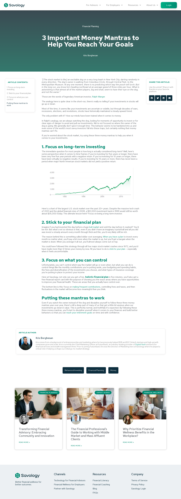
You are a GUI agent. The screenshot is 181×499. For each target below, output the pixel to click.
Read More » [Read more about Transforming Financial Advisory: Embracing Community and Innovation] (24, 442)
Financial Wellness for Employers (69, 484)
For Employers (114, 5)
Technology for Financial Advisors (69, 480)
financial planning (96, 370)
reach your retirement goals (79, 312)
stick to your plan (117, 249)
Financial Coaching (101, 484)
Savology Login (138, 488)
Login (168, 5)
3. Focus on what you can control (17, 98)
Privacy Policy (137, 484)
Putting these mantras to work (17, 104)
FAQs (95, 492)
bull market (94, 227)
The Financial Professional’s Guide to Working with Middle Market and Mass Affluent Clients (90, 434)
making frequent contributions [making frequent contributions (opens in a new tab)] (86, 286)
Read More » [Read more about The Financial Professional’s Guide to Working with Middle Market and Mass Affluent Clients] (76, 446)
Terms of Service (139, 480)
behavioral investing (73, 370)
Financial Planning (90, 26)
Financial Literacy (101, 480)
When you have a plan (113, 236)
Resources (134, 5)
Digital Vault (140, 344)
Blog (95, 488)
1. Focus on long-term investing (16, 88)
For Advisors (93, 5)
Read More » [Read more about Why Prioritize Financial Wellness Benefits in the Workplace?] (128, 442)
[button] (152, 98)
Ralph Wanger (98, 96)
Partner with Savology (64, 488)
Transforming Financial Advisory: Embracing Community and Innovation (36, 432)
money (113, 370)
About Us (152, 5)
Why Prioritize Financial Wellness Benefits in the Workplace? (138, 432)
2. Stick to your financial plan (19, 93)
